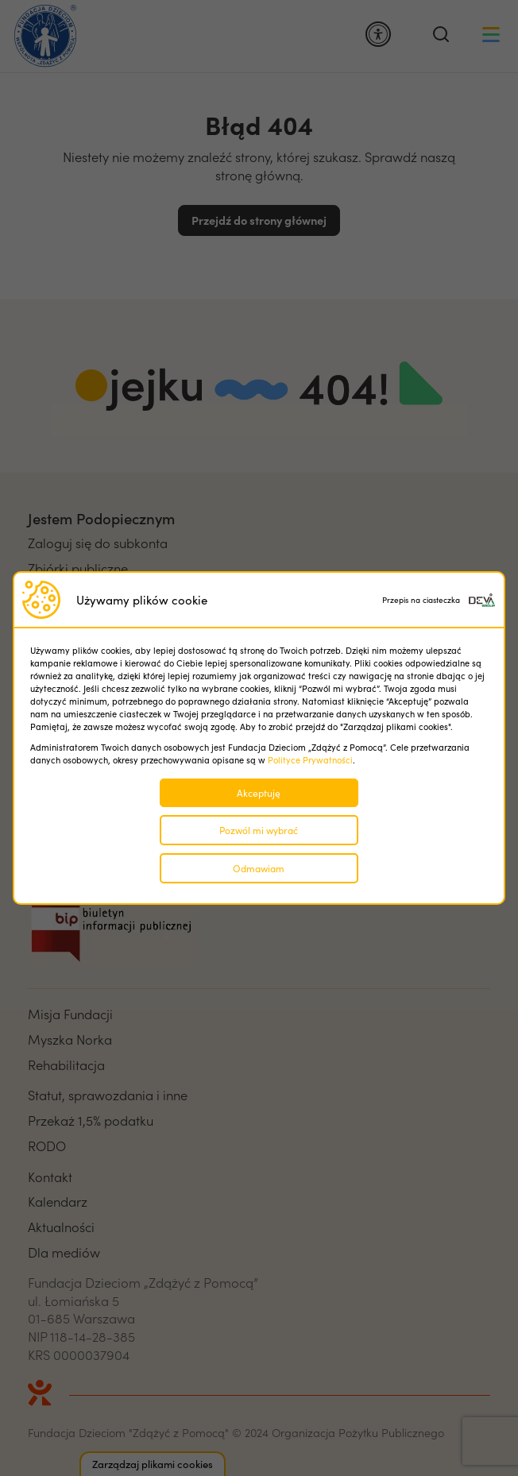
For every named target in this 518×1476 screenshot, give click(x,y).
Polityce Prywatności (310, 760)
